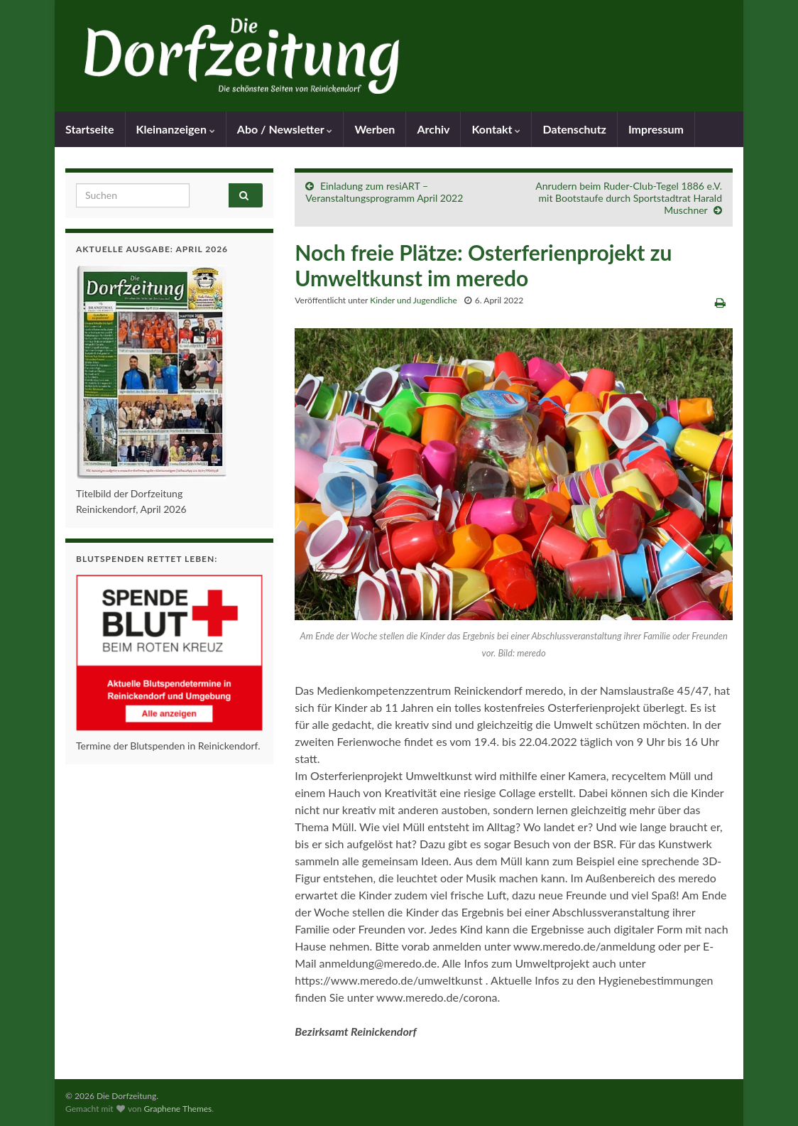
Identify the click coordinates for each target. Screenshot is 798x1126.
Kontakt (495, 129)
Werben (374, 129)
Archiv (433, 129)
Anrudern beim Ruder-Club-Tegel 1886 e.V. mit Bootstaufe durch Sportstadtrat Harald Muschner (628, 198)
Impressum (656, 129)
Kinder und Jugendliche (413, 300)
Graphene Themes (177, 1108)
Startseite (89, 129)
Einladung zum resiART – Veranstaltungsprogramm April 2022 (384, 192)
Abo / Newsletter (285, 129)
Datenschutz (574, 129)
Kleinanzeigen (175, 129)
